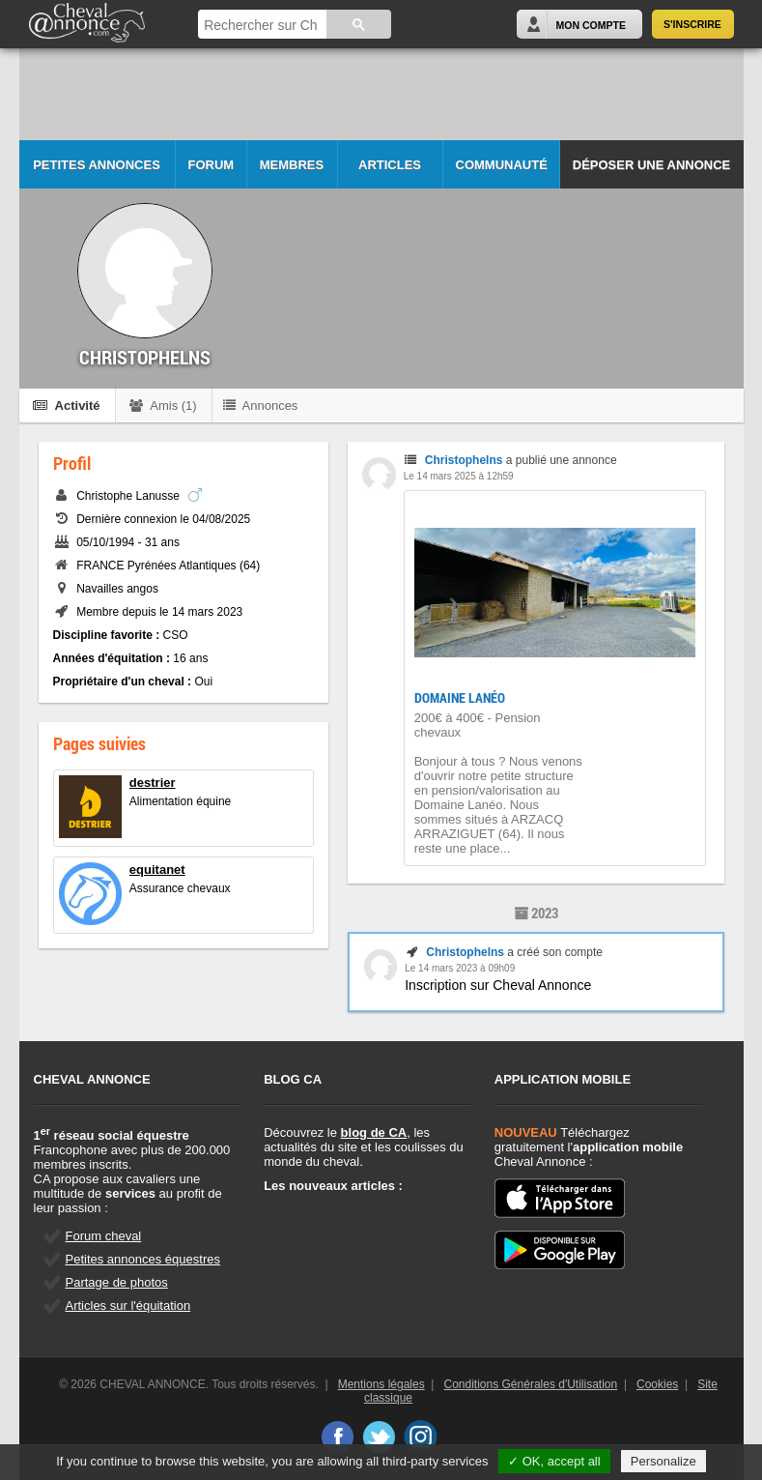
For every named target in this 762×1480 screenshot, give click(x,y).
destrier (152, 782)
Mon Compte (591, 25)
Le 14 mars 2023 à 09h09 (460, 968)
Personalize (663, 1461)
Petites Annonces (96, 165)
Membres (292, 165)
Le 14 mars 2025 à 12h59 (459, 476)
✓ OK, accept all (554, 1461)
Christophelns (464, 460)
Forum (211, 165)
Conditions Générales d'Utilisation (531, 1384)
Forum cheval (104, 1236)
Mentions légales (381, 1384)
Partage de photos (117, 1282)
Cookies (657, 1384)
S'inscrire (692, 24)
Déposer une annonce (651, 165)
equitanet (157, 869)
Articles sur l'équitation (128, 1305)
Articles (389, 165)
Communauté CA (502, 173)
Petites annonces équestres (143, 1259)
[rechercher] (260, 25)
